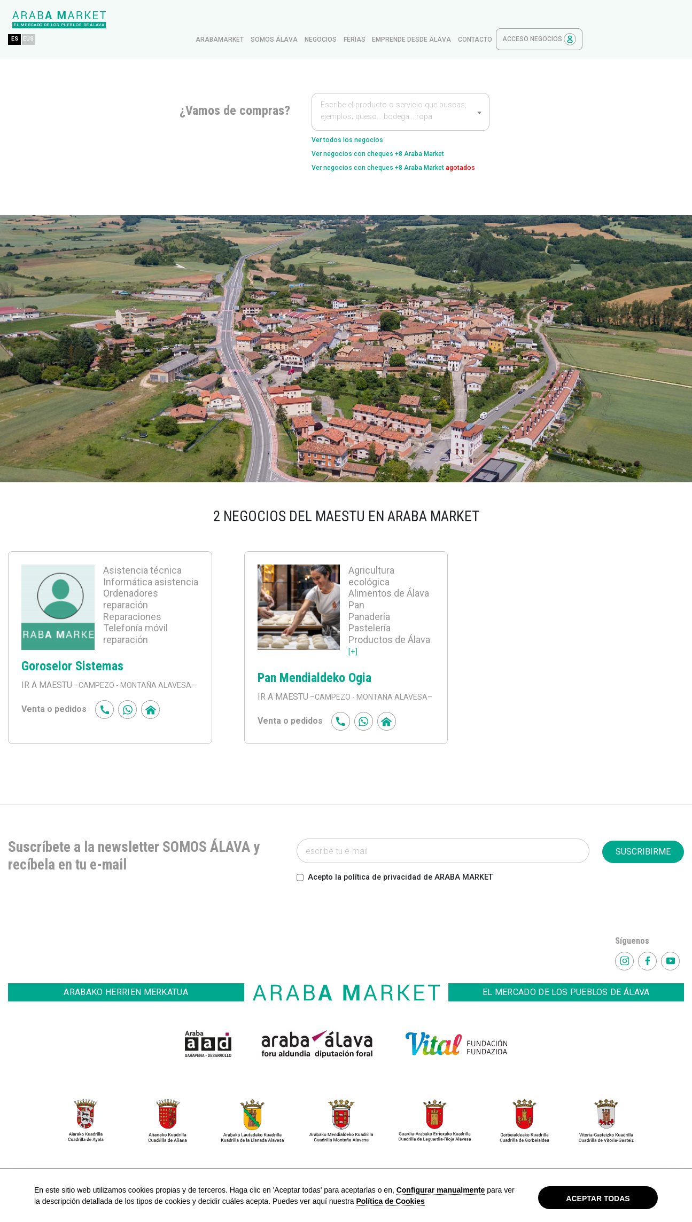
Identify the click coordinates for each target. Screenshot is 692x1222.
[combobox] (400, 92)
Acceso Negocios (641, 19)
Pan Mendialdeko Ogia (314, 679)
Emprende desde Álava (513, 20)
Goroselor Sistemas (72, 668)
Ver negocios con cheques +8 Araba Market (398, 138)
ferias (456, 20)
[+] (353, 653)
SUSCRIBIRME (643, 866)
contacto (576, 20)
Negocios (422, 20)
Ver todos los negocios (358, 121)
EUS (133, 19)
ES (116, 19)
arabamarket (321, 20)
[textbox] (400, 93)
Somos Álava (375, 20)
